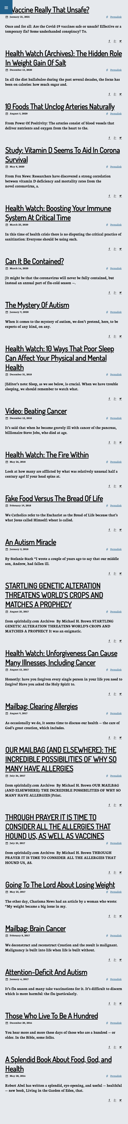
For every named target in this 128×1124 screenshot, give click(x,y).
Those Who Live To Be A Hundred (51, 1015)
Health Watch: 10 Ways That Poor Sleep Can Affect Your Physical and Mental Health (59, 358)
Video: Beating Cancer (36, 411)
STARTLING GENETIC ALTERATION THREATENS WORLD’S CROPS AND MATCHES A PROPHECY (54, 595)
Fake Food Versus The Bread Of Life (54, 498)
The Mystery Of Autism (37, 305)
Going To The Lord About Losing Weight (60, 884)
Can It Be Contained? (34, 261)
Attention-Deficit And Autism (46, 972)
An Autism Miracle (30, 542)
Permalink (116, 16)
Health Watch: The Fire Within (47, 454)
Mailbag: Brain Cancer (35, 928)
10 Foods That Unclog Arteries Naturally (59, 106)
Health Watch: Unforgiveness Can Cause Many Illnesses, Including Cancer (61, 657)
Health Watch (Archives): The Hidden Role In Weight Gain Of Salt (63, 57)
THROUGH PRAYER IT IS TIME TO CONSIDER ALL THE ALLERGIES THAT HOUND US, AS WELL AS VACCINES (58, 826)
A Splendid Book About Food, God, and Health (58, 1064)
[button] (6, 7)
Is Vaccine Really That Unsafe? (47, 9)
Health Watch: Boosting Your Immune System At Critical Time (58, 212)
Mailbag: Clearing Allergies (41, 706)
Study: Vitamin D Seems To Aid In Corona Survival (62, 154)
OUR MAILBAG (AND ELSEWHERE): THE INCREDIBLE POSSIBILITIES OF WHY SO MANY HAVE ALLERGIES (61, 759)
